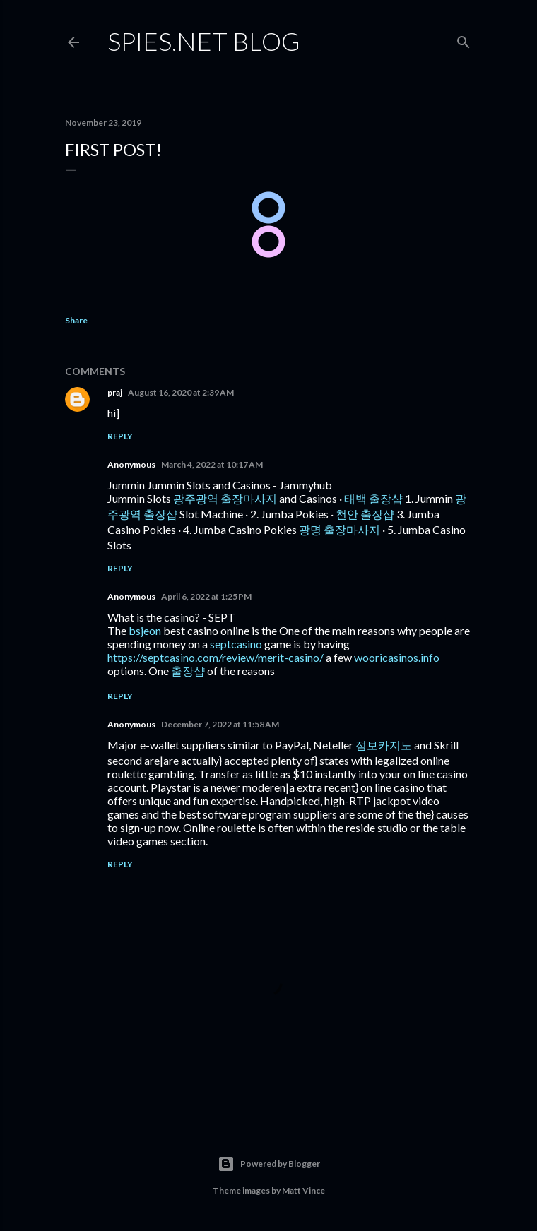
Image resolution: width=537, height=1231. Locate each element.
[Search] (463, 39)
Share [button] (76, 320)
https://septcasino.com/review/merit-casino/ (215, 657)
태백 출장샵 (373, 498)
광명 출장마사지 (339, 529)
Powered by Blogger (269, 1163)
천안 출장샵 (365, 514)
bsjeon (145, 630)
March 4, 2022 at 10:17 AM (212, 464)
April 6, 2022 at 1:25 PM (206, 596)
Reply (120, 436)
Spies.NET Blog (203, 41)
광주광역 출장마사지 (225, 498)
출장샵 (188, 670)
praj (114, 392)
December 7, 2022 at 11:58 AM (220, 724)
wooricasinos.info (396, 657)
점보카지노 (383, 744)
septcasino (236, 643)
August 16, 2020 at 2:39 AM (181, 392)
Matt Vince (303, 1190)
